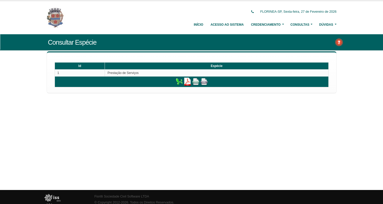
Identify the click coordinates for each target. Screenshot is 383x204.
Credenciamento (265, 24)
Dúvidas (326, 24)
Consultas (300, 24)
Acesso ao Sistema (227, 24)
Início (198, 24)
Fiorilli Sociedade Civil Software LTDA (122, 196)
